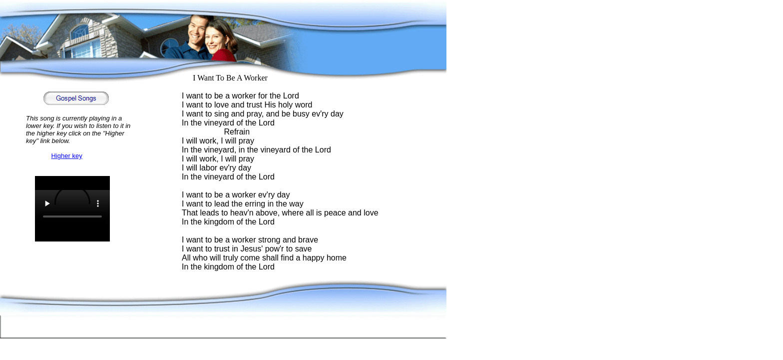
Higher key (66, 156)
